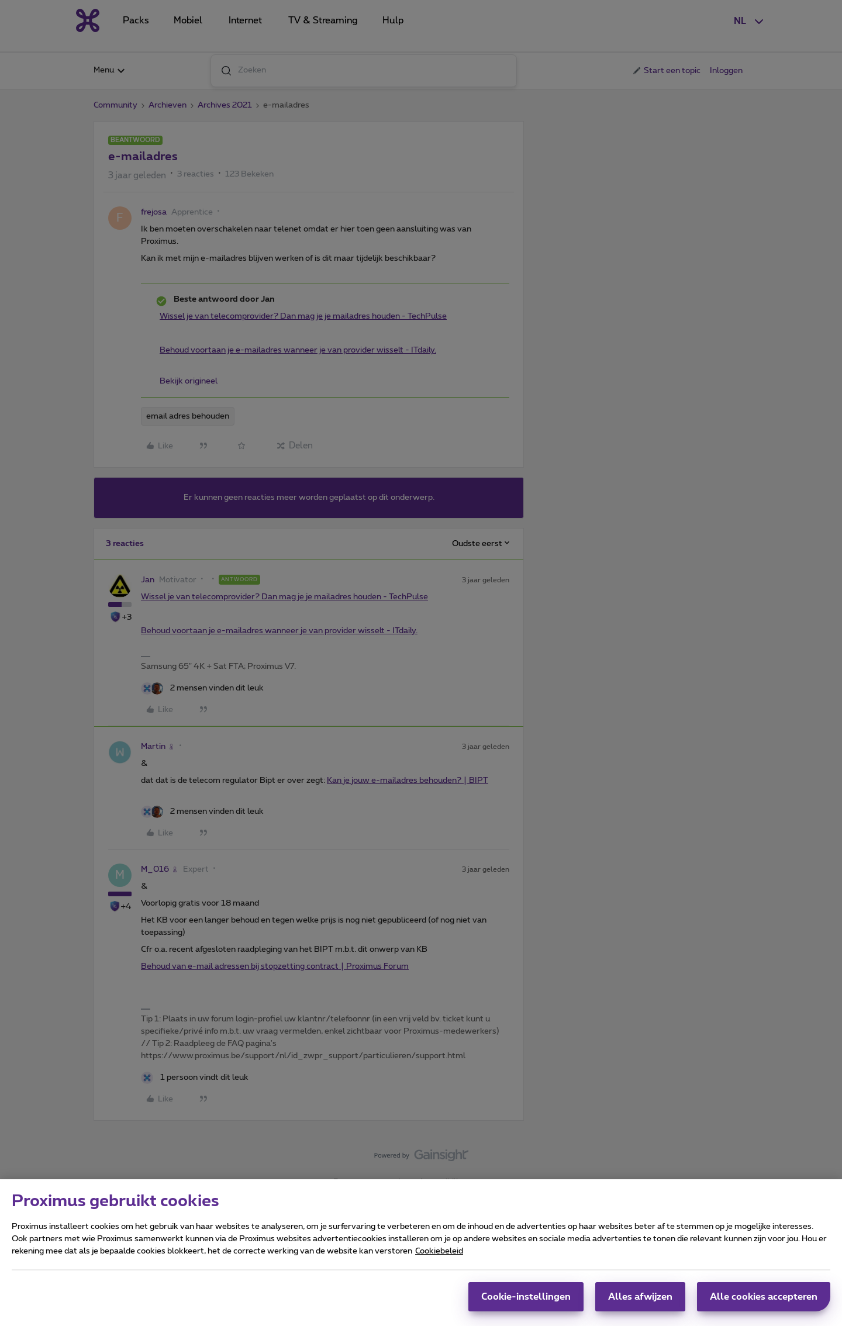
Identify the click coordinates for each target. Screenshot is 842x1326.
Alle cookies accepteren (763, 1302)
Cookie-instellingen (526, 1302)
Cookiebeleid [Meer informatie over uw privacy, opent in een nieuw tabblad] (439, 1256)
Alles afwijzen (640, 1302)
